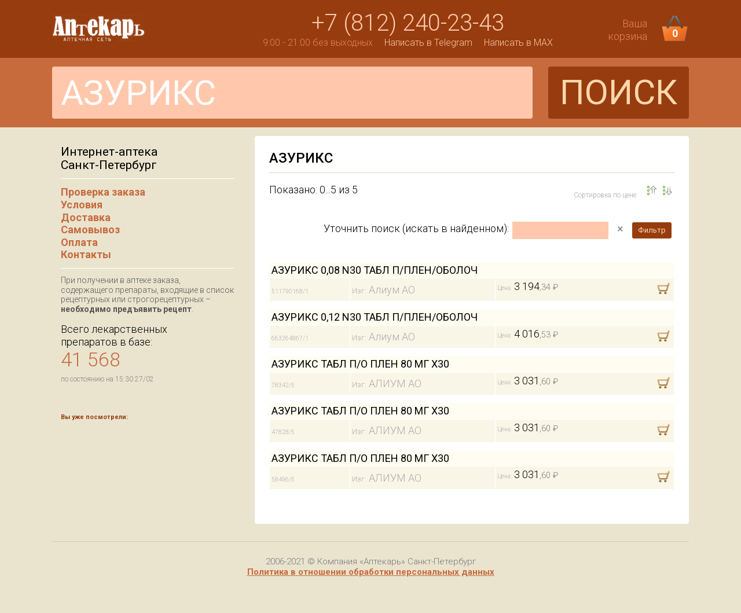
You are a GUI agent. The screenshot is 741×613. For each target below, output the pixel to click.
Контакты (86, 254)
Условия (81, 205)
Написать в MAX (518, 42)
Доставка (86, 217)
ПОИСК (618, 92)
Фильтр (652, 230)
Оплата (79, 242)
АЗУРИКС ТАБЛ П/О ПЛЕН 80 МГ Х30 (360, 364)
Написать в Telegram (428, 42)
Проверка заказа (103, 192)
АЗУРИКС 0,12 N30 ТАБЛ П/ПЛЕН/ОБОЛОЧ (375, 317)
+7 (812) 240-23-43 (407, 22)
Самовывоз (90, 229)
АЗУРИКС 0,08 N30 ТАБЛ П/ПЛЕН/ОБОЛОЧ (375, 270)
